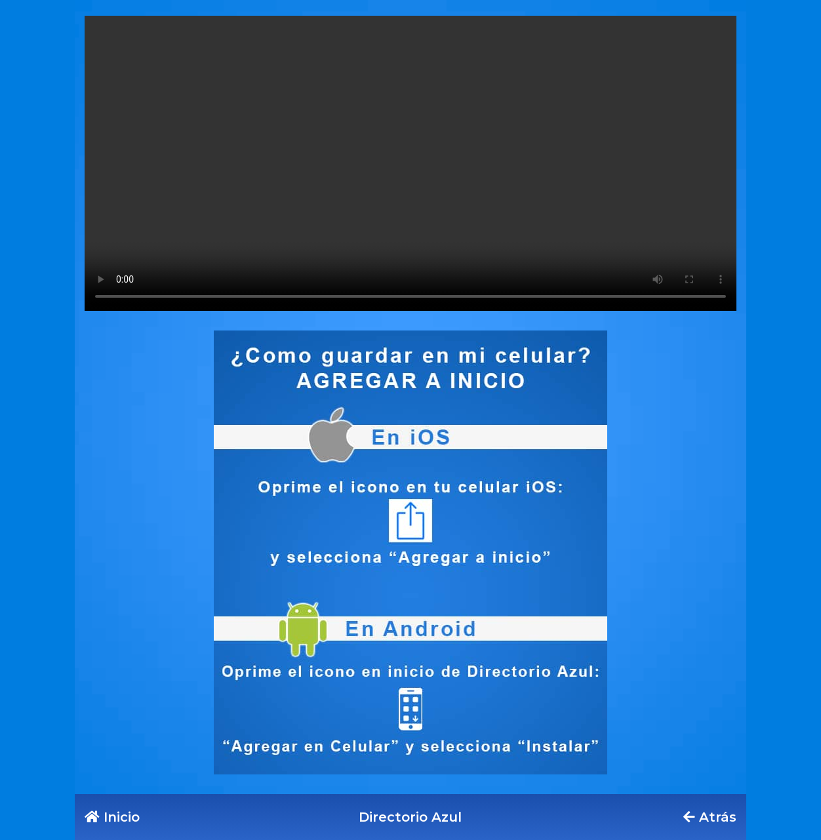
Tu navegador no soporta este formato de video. (410, 163)
